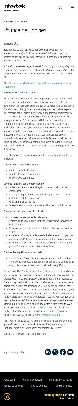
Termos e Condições (32, 379)
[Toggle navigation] (60, 7)
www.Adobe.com (51, 314)
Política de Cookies (13, 385)
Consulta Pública (63, 385)
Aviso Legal (9, 379)
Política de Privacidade (35, 83)
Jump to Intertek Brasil (15, 21)
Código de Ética (39, 385)
